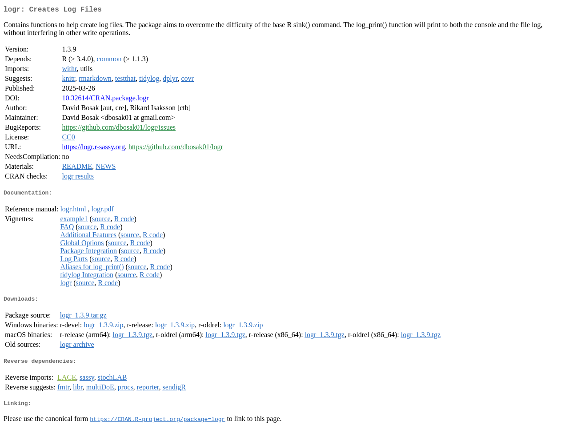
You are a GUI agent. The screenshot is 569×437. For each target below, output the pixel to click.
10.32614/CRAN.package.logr (105, 99)
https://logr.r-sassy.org (93, 148)
